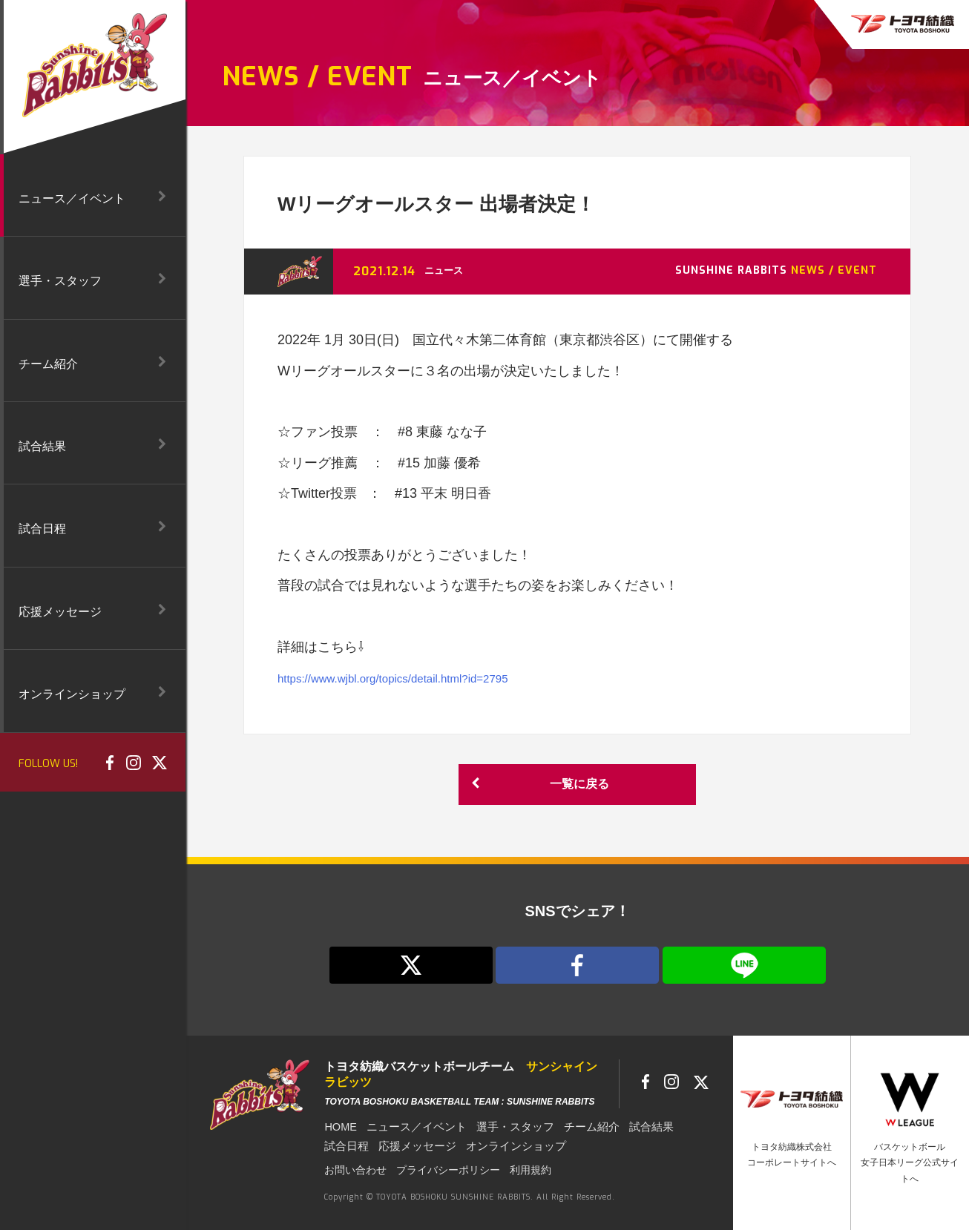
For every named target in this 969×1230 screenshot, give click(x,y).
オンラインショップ (504, 1145)
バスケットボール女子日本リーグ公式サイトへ (910, 1163)
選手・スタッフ (504, 1126)
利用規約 (504, 1169)
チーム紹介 (577, 1126)
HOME (339, 1126)
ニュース (445, 270)
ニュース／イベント (412, 1126)
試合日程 (345, 1145)
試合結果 (633, 1126)
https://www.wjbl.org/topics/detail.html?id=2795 (415, 678)
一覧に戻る (538, 784)
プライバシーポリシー (431, 1169)
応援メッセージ (411, 1145)
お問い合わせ (351, 1169)
